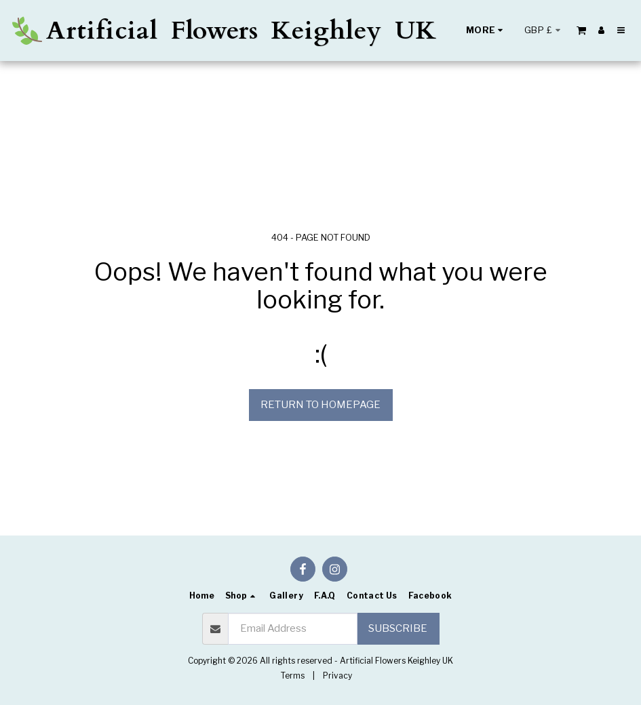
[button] (581, 30)
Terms (293, 675)
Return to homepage (320, 405)
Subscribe (397, 628)
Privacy (337, 675)
